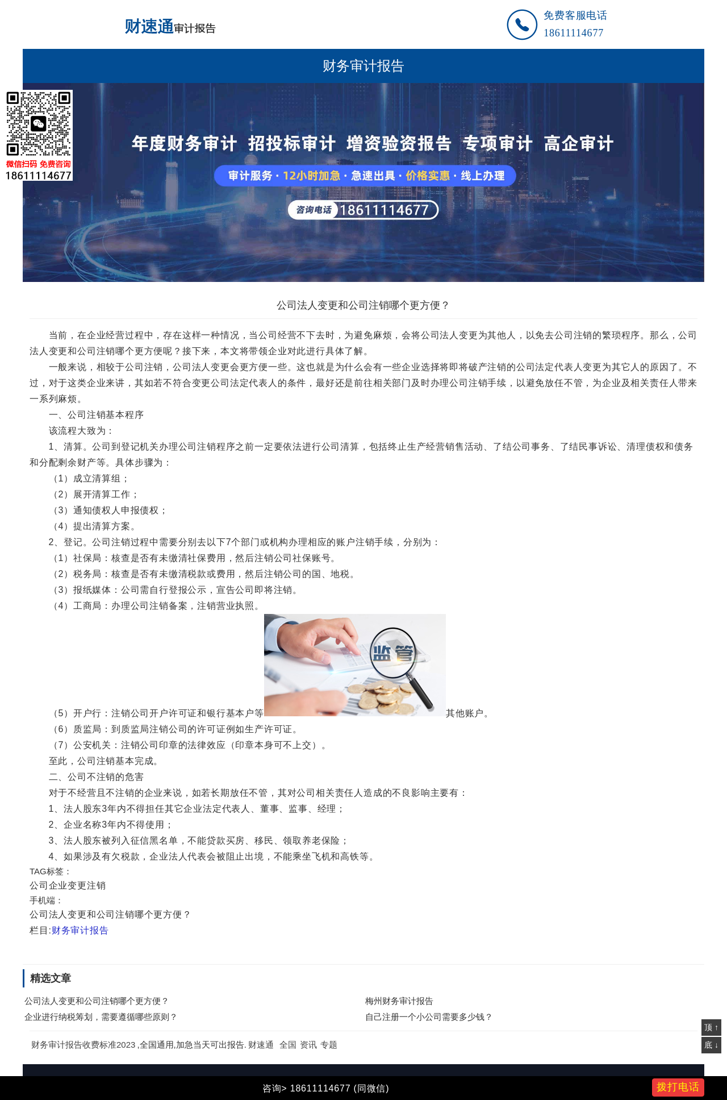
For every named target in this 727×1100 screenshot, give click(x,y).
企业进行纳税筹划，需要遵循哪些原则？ (101, 1017)
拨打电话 (678, 1087)
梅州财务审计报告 (399, 1001)
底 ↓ (711, 1044)
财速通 (261, 1044)
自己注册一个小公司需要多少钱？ (429, 1017)
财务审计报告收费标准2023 (83, 1044)
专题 (328, 1044)
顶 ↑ (711, 1027)
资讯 (308, 1044)
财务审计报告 (363, 66)
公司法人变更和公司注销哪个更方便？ (96, 1001)
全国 (287, 1044)
